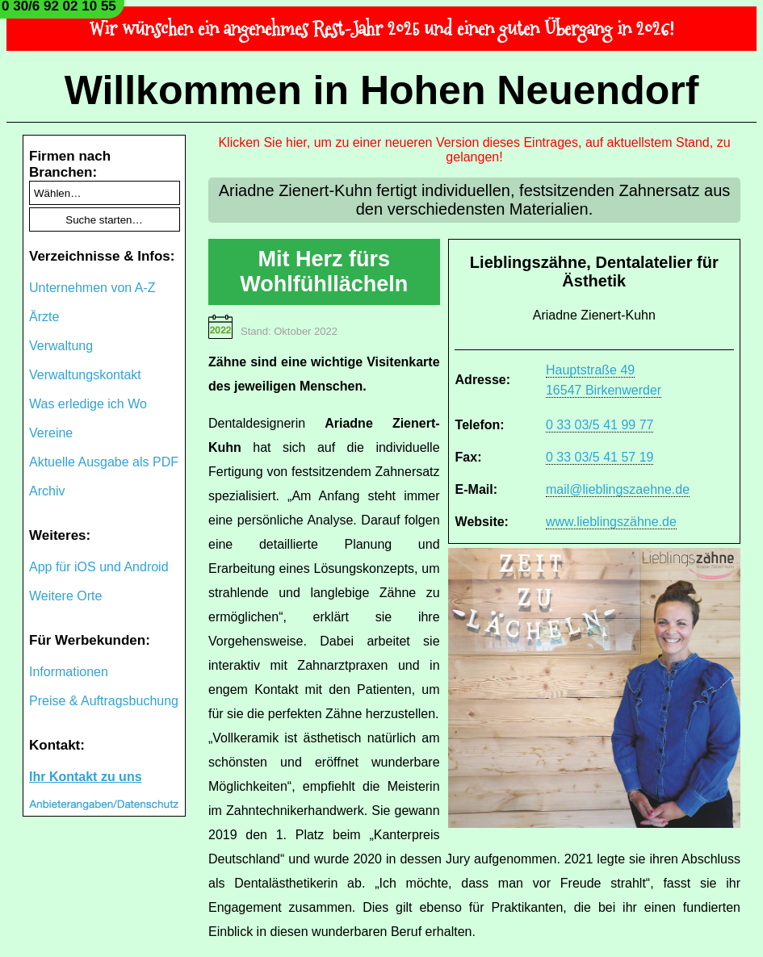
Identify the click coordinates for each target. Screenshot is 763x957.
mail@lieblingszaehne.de (618, 489)
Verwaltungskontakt (85, 375)
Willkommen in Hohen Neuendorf (382, 90)
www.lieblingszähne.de (611, 522)
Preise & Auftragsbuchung (103, 701)
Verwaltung (61, 346)
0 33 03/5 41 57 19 (599, 457)
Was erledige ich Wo (88, 404)
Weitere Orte (65, 596)
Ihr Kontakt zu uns (85, 777)
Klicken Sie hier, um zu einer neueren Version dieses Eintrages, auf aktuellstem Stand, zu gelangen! (474, 150)
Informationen (68, 672)
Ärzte (44, 317)
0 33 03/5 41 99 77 (599, 425)
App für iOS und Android (99, 567)
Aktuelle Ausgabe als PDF (103, 462)
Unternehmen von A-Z (92, 288)
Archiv (47, 491)
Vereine (51, 433)
